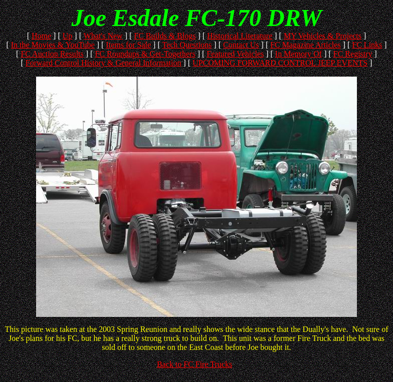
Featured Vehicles (235, 54)
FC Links (367, 45)
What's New (103, 36)
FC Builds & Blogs (164, 36)
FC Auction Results (52, 54)
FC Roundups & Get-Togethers (145, 54)
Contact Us (241, 45)
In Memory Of (298, 54)
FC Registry (352, 54)
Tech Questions (187, 45)
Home (41, 36)
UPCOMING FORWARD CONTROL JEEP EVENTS (279, 63)
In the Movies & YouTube (53, 45)
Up (68, 36)
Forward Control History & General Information (103, 63)
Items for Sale (128, 45)
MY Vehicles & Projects (322, 36)
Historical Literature (239, 36)
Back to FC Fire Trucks (194, 364)
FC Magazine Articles (305, 45)
